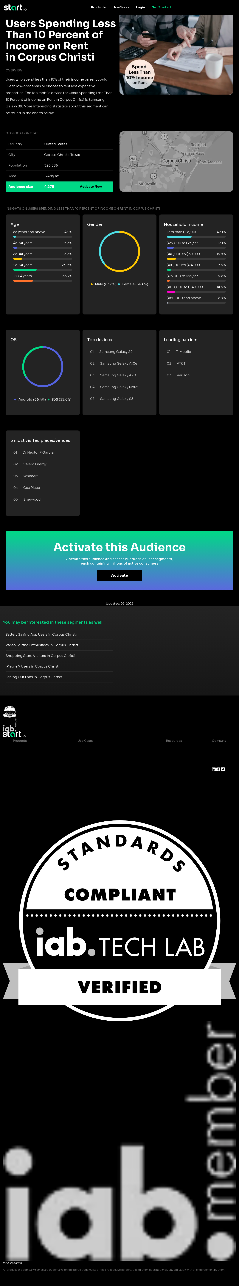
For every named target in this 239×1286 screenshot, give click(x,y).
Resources (174, 741)
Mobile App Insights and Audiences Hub (108, 756)
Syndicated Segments (29, 771)
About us (219, 748)
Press (216, 763)
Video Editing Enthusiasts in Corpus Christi (42, 645)
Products (98, 7)
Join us (217, 756)
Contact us (171, 771)
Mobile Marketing (91, 763)
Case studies (173, 748)
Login (140, 7)
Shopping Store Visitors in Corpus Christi (40, 656)
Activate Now (91, 187)
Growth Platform (25, 778)
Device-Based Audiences (32, 756)
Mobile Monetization (93, 771)
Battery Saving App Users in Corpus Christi (41, 634)
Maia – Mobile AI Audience (33, 748)
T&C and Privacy (175, 763)
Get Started (161, 7)
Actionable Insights (28, 793)
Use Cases (121, 7)
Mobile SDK (22, 785)
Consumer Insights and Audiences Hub (107, 748)
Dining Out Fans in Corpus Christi (34, 677)
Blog (166, 756)
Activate (119, 575)
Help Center (172, 778)
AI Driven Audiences (28, 763)
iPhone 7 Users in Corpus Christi (33, 666)
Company (219, 741)
